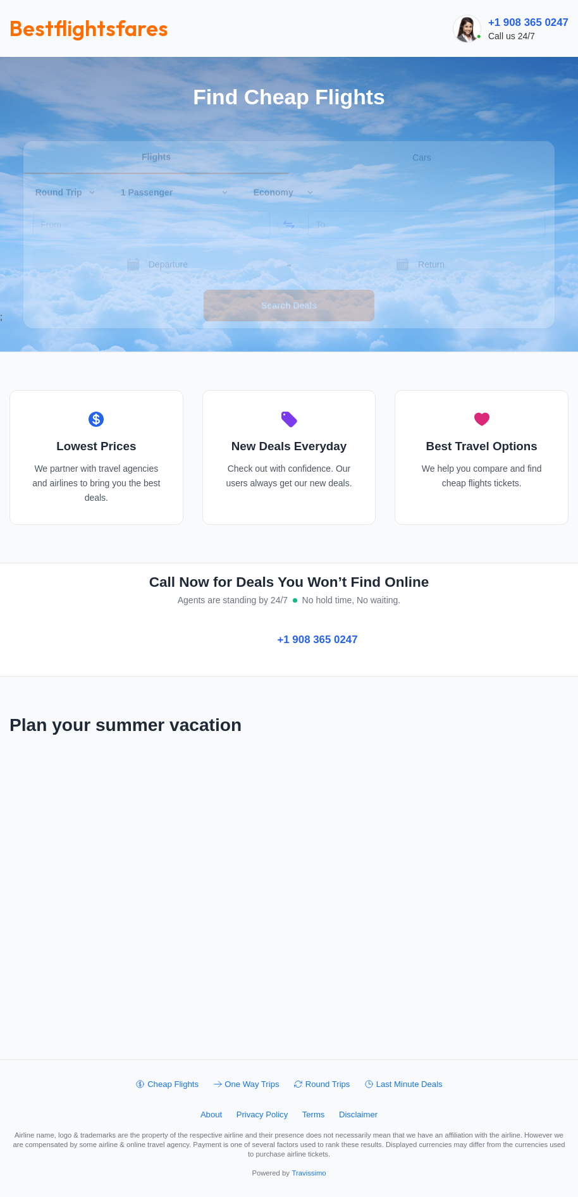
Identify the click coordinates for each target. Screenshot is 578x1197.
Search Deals (289, 288)
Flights (156, 139)
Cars (421, 140)
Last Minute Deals (403, 1084)
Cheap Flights (167, 1084)
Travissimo (309, 1173)
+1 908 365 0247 (528, 22)
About (211, 1114)
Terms (313, 1114)
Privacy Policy (262, 1114)
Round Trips (321, 1084)
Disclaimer (358, 1114)
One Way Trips (246, 1084)
